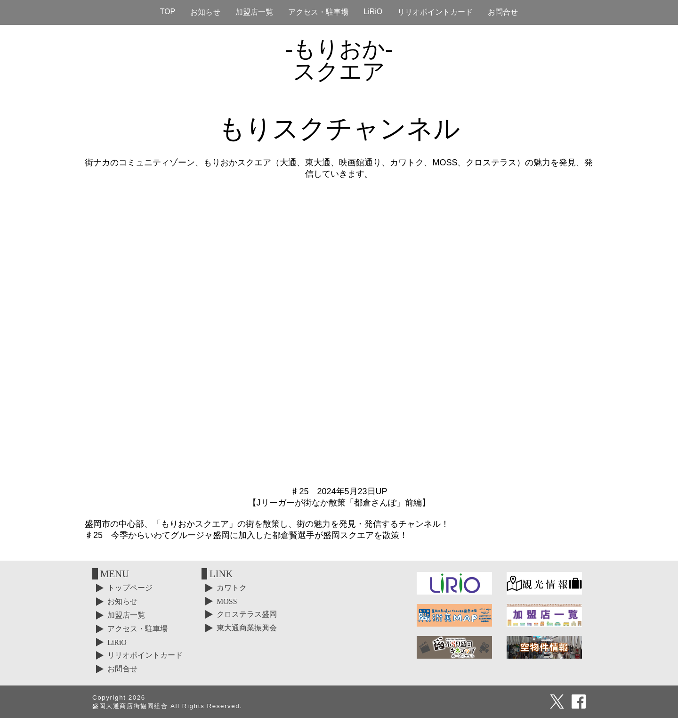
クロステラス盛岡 (247, 614)
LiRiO (372, 12)
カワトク (232, 588)
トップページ (130, 588)
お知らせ (205, 12)
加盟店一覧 (254, 12)
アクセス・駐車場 (318, 12)
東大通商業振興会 (247, 628)
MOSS (227, 601)
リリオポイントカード (435, 12)
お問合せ (503, 12)
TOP (168, 12)
